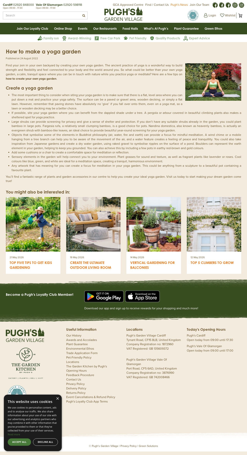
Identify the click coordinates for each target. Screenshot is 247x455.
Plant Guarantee (77, 348)
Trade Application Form (82, 357)
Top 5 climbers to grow (212, 266)
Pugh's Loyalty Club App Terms (87, 405)
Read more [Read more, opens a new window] (14, 434)
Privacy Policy (75, 387)
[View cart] (240, 15)
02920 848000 (23, 5)
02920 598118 (72, 5)
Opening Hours (76, 374)
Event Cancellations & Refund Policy (90, 401)
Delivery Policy (76, 392)
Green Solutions (148, 449)
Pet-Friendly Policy (78, 361)
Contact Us (73, 383)
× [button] (57, 398)
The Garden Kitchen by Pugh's (86, 370)
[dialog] (33, 423)
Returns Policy (75, 396)
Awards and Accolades (81, 343)
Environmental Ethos (80, 352)
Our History (73, 339)
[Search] (41, 15)
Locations (72, 365)
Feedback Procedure (80, 379)
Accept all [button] (19, 442)
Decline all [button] (45, 442)
